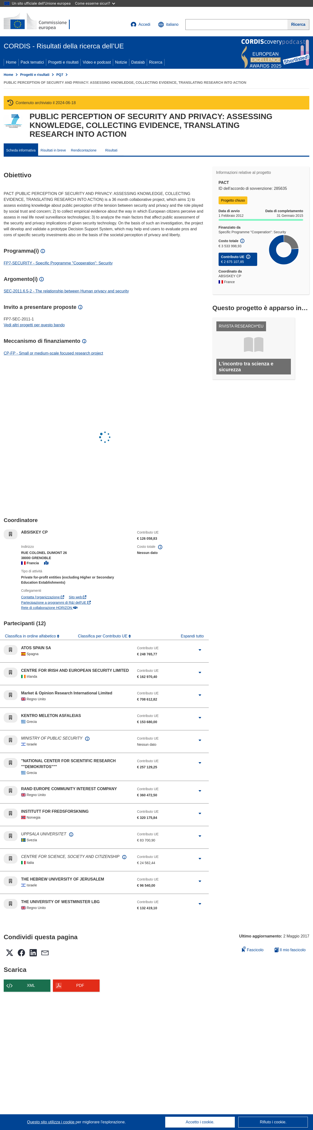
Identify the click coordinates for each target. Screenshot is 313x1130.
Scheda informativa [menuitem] (21, 150)
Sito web (78, 597)
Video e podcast (97, 62)
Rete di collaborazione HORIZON (49, 608)
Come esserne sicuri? (95, 3)
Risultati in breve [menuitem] (53, 150)
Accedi (140, 25)
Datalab (138, 62)
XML (31, 985)
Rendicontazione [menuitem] (83, 150)
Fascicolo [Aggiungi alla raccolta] (253, 949)
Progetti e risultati (63, 62)
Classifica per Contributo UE (103, 636)
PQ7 (59, 75)
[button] (168, 24)
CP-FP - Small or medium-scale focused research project (53, 353)
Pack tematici (32, 62)
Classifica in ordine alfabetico (31, 636)
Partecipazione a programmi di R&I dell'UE (56, 603)
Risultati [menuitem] (111, 150)
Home (11, 62)
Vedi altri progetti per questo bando (34, 325)
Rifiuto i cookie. (273, 1122)
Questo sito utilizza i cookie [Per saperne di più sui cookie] (51, 1122)
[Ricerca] (298, 24)
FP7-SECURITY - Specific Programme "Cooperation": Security (58, 263)
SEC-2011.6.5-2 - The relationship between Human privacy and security (66, 291)
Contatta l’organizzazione (42, 597)
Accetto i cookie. (200, 1122)
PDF (80, 985)
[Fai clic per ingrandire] (200, 650)
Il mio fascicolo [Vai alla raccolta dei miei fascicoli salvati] (290, 950)
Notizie (121, 62)
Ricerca (155, 62)
